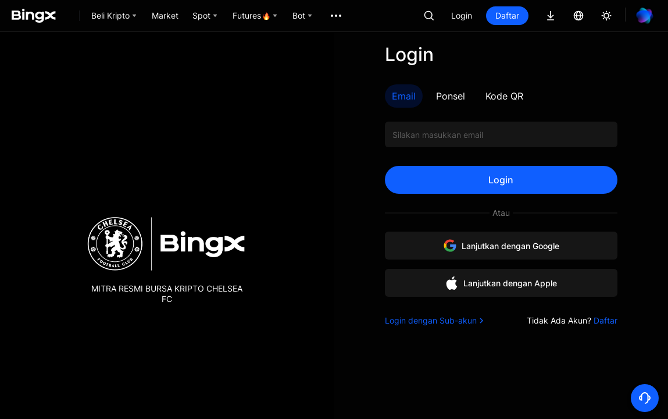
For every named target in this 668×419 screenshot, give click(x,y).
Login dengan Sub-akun (435, 320)
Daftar (507, 15)
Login (461, 15)
